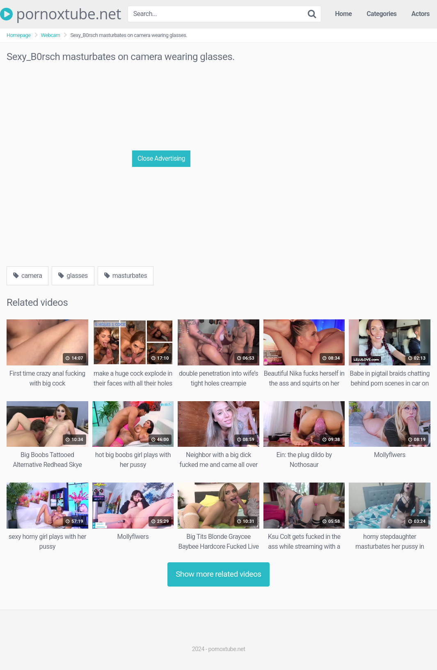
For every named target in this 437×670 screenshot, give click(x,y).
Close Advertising (161, 158)
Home (343, 14)
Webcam (50, 35)
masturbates (125, 276)
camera (27, 276)
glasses (72, 276)
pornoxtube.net (60, 14)
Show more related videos (218, 574)
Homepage (19, 35)
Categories (381, 14)
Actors (421, 14)
